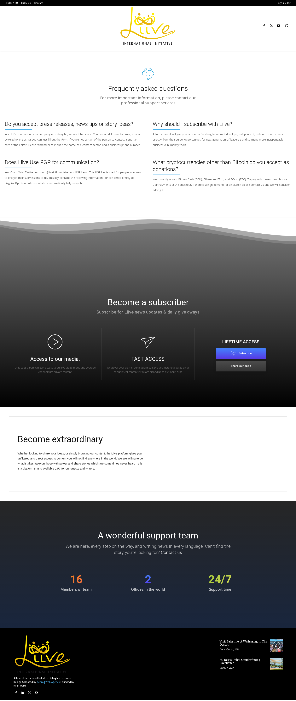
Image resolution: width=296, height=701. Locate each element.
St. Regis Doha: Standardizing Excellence (240, 662)
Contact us (175, 553)
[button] (286, 25)
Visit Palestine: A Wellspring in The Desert (243, 644)
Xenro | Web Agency (48, 682)
